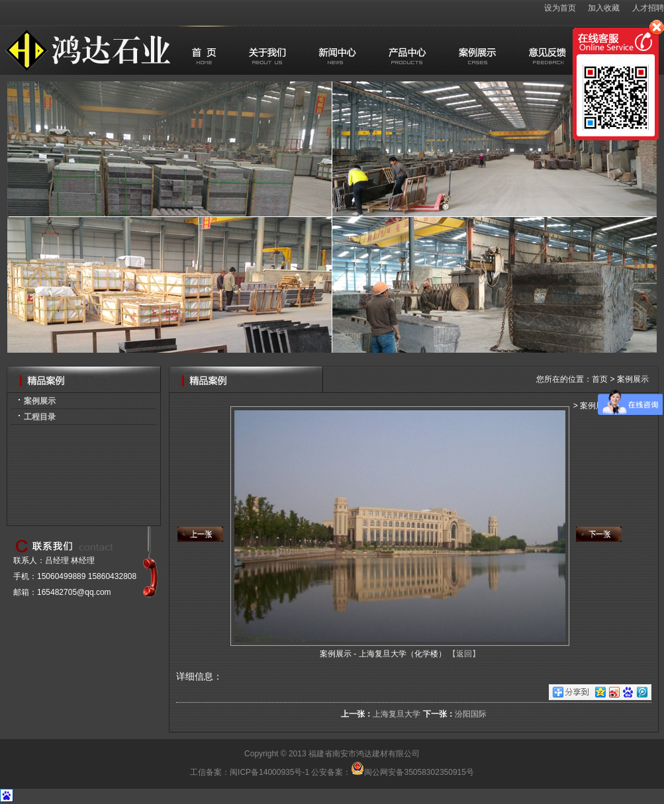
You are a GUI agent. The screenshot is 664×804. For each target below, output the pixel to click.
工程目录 (40, 417)
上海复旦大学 (396, 714)
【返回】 (464, 653)
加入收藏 (604, 8)
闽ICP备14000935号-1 (269, 772)
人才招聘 (648, 8)
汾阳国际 (471, 714)
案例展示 (40, 401)
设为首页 (560, 8)
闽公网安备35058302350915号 (412, 772)
